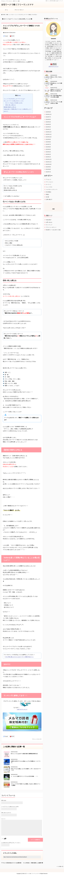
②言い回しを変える (10, 105)
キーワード (48, 184)
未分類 (47, 197)
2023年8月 (48, 141)
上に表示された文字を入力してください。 (11, 842)
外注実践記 (48, 192)
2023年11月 (49, 134)
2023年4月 (48, 151)
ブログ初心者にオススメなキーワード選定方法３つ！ (19, 656)
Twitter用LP (48, 219)
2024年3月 (48, 124)
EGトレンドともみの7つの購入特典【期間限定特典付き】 (24, 753)
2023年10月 (49, 136)
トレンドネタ (36, 739)
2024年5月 (48, 119)
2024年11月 (49, 114)
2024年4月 (48, 121)
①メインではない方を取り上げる (13, 103)
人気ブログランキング (22, 709)
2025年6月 (48, 112)
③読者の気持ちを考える (10, 107)
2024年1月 (48, 129)
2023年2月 (48, 154)
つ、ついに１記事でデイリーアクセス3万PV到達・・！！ (24, 776)
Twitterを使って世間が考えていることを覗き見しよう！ (18, 109)
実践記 (47, 194)
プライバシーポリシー (19, 10)
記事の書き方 (49, 199)
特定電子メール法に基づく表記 (53, 229)
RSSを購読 (53, 0)
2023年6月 (48, 146)
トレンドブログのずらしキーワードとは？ (14, 98)
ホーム (47, 0)
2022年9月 (48, 166)
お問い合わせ (49, 222)
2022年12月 (49, 159)
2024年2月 (48, 126)
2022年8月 (48, 169)
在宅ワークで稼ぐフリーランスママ (17, 4)
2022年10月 (49, 164)
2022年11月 (49, 161)
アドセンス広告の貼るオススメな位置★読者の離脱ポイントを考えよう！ (11, 862)
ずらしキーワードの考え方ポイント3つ (13, 101)
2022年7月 (48, 171)
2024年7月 (48, 116)
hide (19, 95)
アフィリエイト (49, 182)
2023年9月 (48, 139)
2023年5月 (48, 149)
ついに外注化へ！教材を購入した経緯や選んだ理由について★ (33, 862)
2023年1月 (48, 156)
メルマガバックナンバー (51, 189)
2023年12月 (49, 131)
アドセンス (48, 179)
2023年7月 (48, 144)
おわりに (6, 111)
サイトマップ (60, 0)
